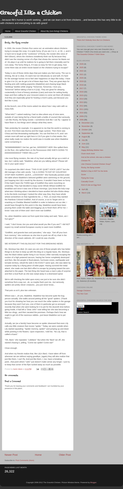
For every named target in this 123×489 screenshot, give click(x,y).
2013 (81, 102)
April (84, 189)
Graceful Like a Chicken (30, 13)
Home (7, 31)
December (86, 123)
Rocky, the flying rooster (90, 167)
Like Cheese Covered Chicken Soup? (96, 164)
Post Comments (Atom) (25, 460)
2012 (81, 106)
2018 (81, 85)
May (83, 147)
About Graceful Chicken (25, 31)
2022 (81, 71)
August (85, 137)
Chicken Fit (85, 161)
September (86, 133)
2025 (81, 67)
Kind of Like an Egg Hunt (91, 185)
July (83, 140)
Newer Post (11, 454)
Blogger (93, 482)
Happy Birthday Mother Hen (92, 150)
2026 (81, 64)
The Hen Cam (82, 294)
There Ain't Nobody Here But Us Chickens (93, 40)
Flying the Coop (87, 178)
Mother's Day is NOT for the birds (94, 171)
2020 (81, 78)
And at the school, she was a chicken (96, 157)
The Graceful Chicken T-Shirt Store (90, 54)
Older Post (65, 454)
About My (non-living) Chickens (54, 31)
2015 (81, 95)
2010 (81, 113)
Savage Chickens (84, 291)
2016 (81, 92)
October (85, 130)
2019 (81, 81)
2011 (81, 109)
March (84, 193)
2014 (81, 99)
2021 (81, 74)
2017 (81, 88)
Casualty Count (87, 181)
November (86, 126)
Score (83, 174)
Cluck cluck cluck (88, 154)
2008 (81, 120)
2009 (81, 116)
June (84, 144)
